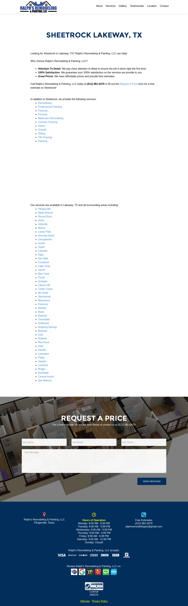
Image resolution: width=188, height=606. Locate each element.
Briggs (41, 369)
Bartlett (42, 308)
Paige (41, 357)
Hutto (41, 220)
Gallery (123, 6)
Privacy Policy (100, 601)
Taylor (41, 247)
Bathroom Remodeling (50, 118)
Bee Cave (43, 273)
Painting (42, 141)
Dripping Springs (47, 327)
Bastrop (42, 315)
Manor (41, 228)
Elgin (41, 254)
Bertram (42, 331)
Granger (42, 281)
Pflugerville (44, 209)
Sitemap (85, 601)
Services (110, 6)
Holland (42, 338)
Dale (40, 346)
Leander (42, 250)
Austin (41, 243)
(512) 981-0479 (126, 424)
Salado (42, 361)
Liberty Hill (44, 285)
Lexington (43, 353)
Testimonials (137, 6)
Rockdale (43, 372)
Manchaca (44, 300)
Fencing (42, 114)
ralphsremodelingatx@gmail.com (143, 526)
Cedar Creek (45, 289)
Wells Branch (45, 212)
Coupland (43, 262)
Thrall (41, 277)
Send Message (152, 481)
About (99, 6)
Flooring (42, 110)
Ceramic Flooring (47, 122)
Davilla (42, 350)
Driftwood (43, 323)
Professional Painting (50, 106)
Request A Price (129, 84)
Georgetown (45, 239)
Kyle (40, 334)
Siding (41, 133)
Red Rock (43, 342)
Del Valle (43, 258)
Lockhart (43, 365)
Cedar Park (44, 231)
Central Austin (46, 376)
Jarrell (41, 270)
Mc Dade (43, 292)
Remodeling (45, 103)
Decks (41, 126)
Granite (42, 129)
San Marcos (45, 380)
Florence (43, 304)
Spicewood (44, 296)
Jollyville (43, 224)
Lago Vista (44, 266)
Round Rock (45, 216)
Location (152, 6)
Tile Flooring (45, 137)
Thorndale (44, 319)
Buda (41, 311)
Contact (164, 6)
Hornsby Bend (46, 235)
